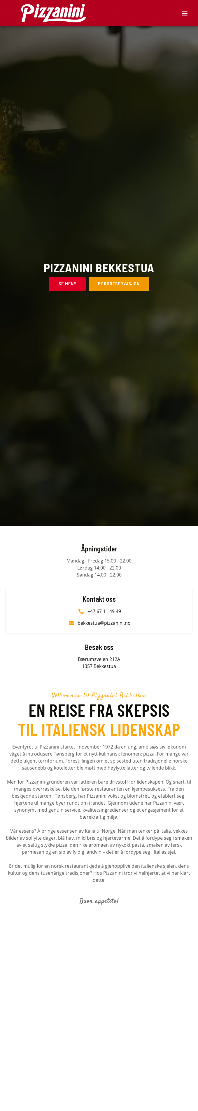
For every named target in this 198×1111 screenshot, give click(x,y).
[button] (184, 13)
